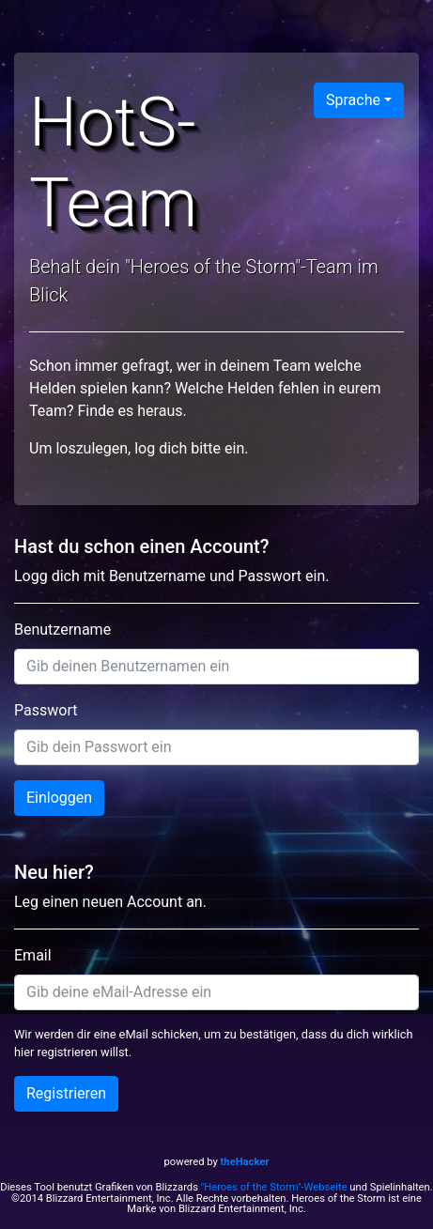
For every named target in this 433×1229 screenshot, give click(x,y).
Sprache (353, 100)
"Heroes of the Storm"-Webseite (274, 1187)
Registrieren (66, 1093)
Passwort (45, 710)
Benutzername (62, 629)
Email (33, 955)
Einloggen (59, 798)
